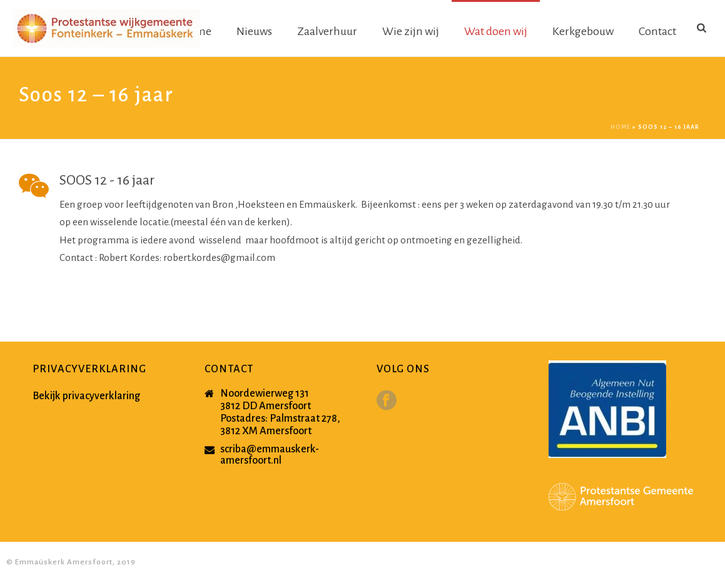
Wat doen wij (495, 31)
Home (621, 127)
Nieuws (254, 31)
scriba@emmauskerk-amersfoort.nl (269, 455)
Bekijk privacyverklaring (86, 396)
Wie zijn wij (410, 31)
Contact (657, 31)
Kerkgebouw (583, 31)
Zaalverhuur (327, 31)
